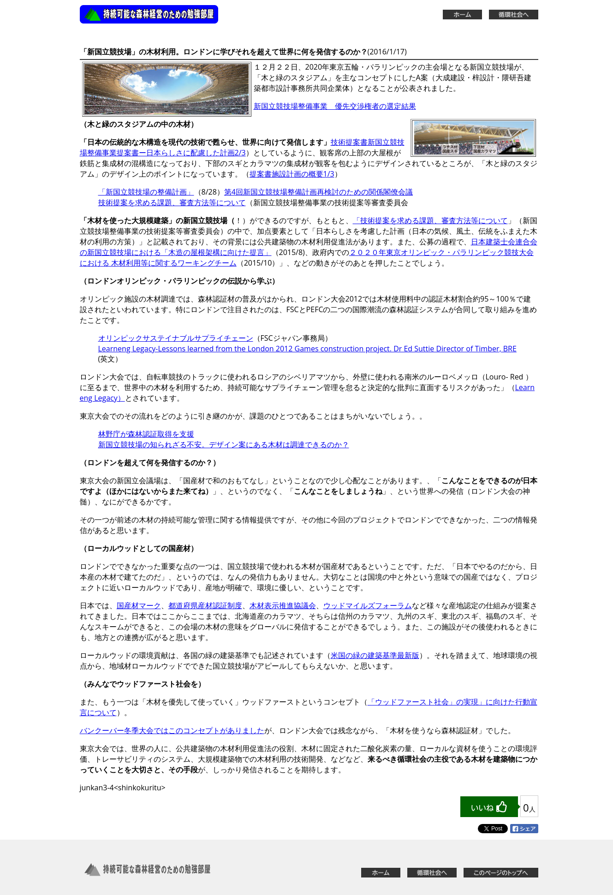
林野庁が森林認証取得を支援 (146, 434)
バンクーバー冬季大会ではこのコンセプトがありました (172, 730)
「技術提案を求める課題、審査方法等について (430, 220)
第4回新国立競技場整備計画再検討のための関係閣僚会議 (318, 192)
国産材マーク (139, 605)
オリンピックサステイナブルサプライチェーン (175, 338)
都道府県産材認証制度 (205, 605)
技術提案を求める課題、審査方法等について (172, 202)
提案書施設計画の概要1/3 (292, 174)
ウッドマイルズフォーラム (367, 605)
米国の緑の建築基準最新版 (375, 655)
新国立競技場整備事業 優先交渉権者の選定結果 (335, 106)
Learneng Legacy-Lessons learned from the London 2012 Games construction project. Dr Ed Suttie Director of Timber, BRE (307, 349)
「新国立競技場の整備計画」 (146, 192)
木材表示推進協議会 (283, 605)
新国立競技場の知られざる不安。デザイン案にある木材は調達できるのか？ (223, 444)
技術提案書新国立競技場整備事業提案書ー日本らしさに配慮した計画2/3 (242, 147)
